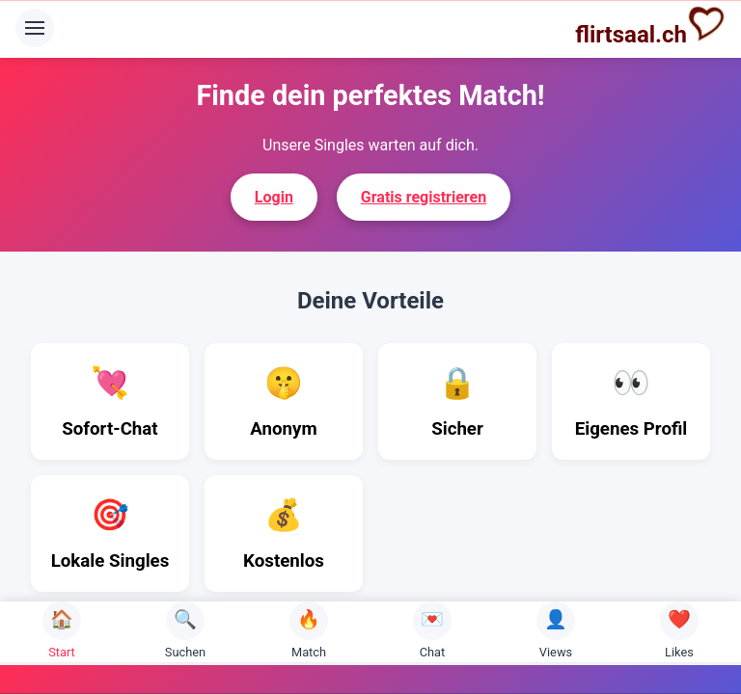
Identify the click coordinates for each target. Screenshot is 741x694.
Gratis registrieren (423, 197)
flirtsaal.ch (650, 26)
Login (274, 197)
